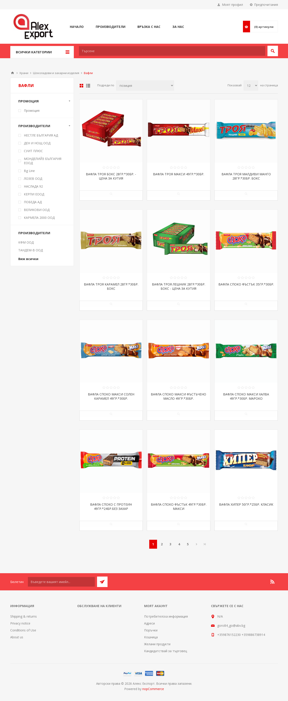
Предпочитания (266, 4)
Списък (88, 85)
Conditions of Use (23, 630)
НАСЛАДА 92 (33, 186)
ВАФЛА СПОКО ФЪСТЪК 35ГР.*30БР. (246, 284)
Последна (204, 544)
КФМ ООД (26, 242)
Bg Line (29, 171)
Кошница (151, 637)
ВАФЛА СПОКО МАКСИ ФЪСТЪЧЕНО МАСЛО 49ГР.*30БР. (178, 396)
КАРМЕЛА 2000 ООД (39, 217)
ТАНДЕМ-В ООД (30, 250)
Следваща (197, 544)
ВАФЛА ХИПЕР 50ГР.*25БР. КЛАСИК (246, 504)
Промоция (28, 101)
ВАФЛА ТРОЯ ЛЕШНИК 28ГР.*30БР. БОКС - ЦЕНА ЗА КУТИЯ (178, 286)
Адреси (149, 623)
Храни (23, 73)
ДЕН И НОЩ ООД (37, 143)
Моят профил (232, 4)
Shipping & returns (23, 616)
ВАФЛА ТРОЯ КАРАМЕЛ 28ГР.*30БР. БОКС (111, 286)
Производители (34, 126)
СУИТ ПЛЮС (33, 151)
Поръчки (150, 630)
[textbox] (172, 51)
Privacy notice (20, 623)
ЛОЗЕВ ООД (33, 178)
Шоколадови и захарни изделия (56, 73)
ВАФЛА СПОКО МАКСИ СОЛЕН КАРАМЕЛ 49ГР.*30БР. (111, 396)
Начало (12, 73)
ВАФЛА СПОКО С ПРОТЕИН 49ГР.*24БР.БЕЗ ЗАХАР (111, 506)
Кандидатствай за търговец (165, 651)
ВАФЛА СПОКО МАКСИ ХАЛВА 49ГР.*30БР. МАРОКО (246, 396)
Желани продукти (157, 644)
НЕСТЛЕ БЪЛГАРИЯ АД (41, 135)
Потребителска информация (166, 616)
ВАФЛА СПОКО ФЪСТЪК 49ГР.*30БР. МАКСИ (178, 506)
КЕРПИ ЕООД (34, 194)
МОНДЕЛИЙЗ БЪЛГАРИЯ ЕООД (42, 161)
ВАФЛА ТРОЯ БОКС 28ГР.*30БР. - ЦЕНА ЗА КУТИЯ (111, 176)
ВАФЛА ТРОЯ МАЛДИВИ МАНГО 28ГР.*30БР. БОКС (246, 176)
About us (16, 637)
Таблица (81, 85)
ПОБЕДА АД (33, 202)
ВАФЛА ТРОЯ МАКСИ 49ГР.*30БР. (178, 174)
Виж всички (28, 259)
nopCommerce (153, 689)
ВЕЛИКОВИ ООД (37, 210)
